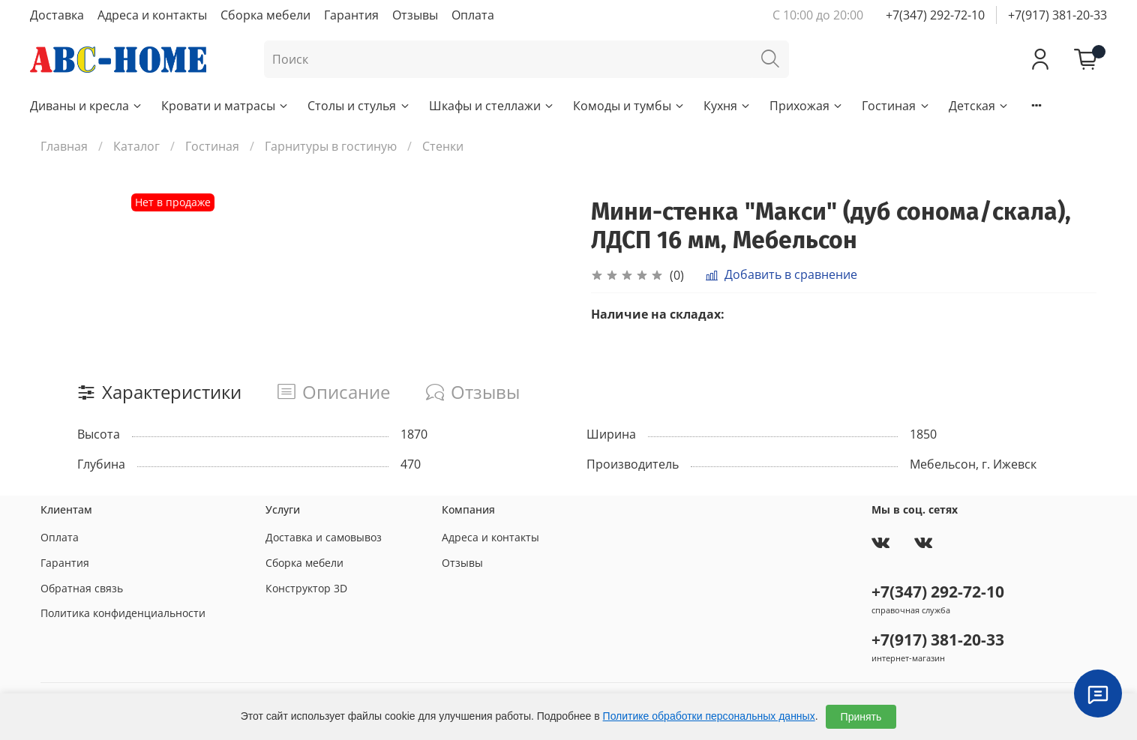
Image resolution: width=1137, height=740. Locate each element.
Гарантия (351, 15)
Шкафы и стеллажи (492, 105)
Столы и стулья (359, 105)
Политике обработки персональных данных (709, 716)
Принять (861, 717)
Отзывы (415, 15)
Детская (979, 105)
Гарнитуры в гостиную (331, 146)
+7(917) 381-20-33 (1057, 15)
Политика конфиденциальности (123, 613)
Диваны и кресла (86, 105)
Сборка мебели (265, 15)
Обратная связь (81, 588)
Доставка (57, 15)
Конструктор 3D (306, 588)
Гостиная (896, 105)
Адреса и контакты (152, 15)
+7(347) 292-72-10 (935, 15)
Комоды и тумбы (629, 105)
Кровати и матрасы (225, 105)
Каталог (136, 146)
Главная (64, 146)
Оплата (473, 15)
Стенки (443, 146)
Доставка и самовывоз (324, 537)
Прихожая (807, 105)
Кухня (728, 105)
